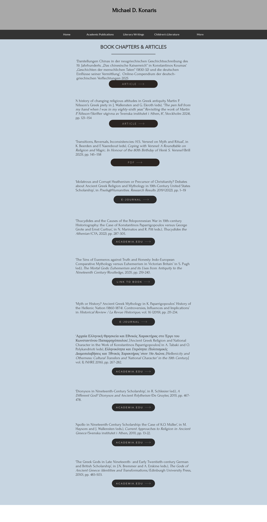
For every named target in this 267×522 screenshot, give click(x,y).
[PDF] (135, 162)
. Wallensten (123, 105)
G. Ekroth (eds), (151, 105)
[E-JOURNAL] (135, 199)
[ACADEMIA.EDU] (133, 241)
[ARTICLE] (133, 84)
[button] (100, 34)
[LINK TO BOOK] (133, 282)
